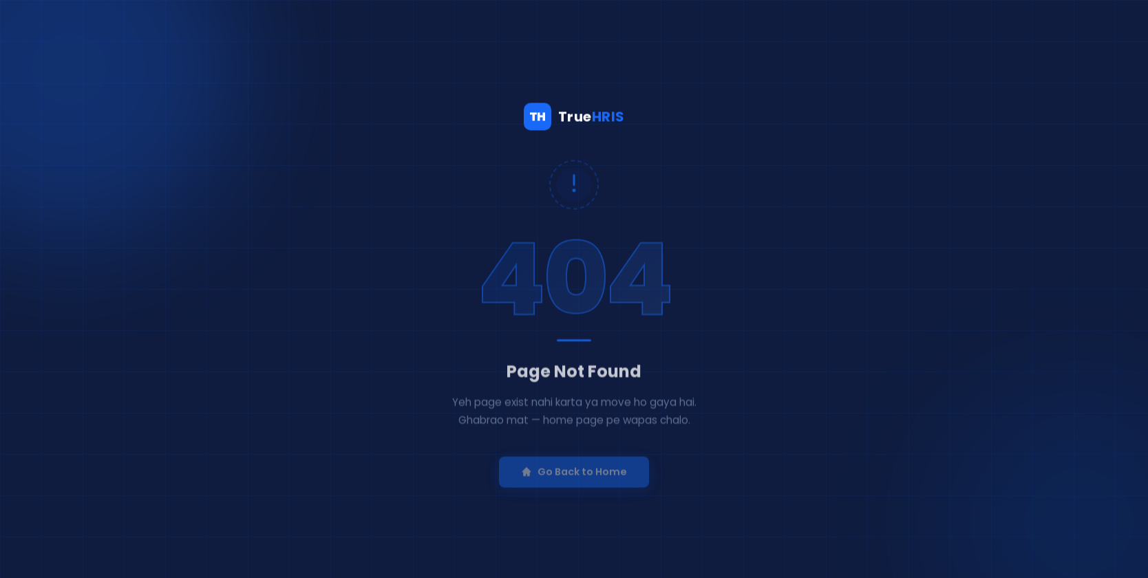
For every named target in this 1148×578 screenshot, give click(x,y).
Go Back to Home (574, 479)
